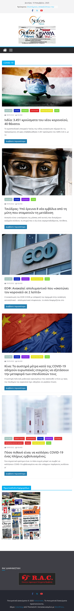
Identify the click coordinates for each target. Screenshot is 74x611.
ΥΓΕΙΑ (56, 110)
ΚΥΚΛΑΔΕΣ (58, 438)
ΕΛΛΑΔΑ (17, 110)
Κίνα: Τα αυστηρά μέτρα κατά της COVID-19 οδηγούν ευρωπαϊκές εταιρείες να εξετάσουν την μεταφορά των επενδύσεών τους (36, 370)
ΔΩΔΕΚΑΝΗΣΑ (31, 438)
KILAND (19, 115)
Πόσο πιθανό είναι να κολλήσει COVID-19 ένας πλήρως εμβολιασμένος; (33, 454)
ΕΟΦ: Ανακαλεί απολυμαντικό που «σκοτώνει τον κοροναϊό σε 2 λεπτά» (36, 290)
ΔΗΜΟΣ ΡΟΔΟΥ (19, 438)
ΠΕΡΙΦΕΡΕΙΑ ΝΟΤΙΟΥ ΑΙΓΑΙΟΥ (14, 443)
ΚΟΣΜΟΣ (25, 110)
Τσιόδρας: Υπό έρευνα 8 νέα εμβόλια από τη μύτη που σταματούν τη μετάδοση (35, 211)
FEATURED (8, 110)
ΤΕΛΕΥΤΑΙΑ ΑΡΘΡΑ (46, 110)
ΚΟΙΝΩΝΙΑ (25, 199)
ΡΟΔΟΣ (28, 443)
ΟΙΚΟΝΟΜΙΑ (34, 110)
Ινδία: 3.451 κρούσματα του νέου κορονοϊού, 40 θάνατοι (36, 122)
